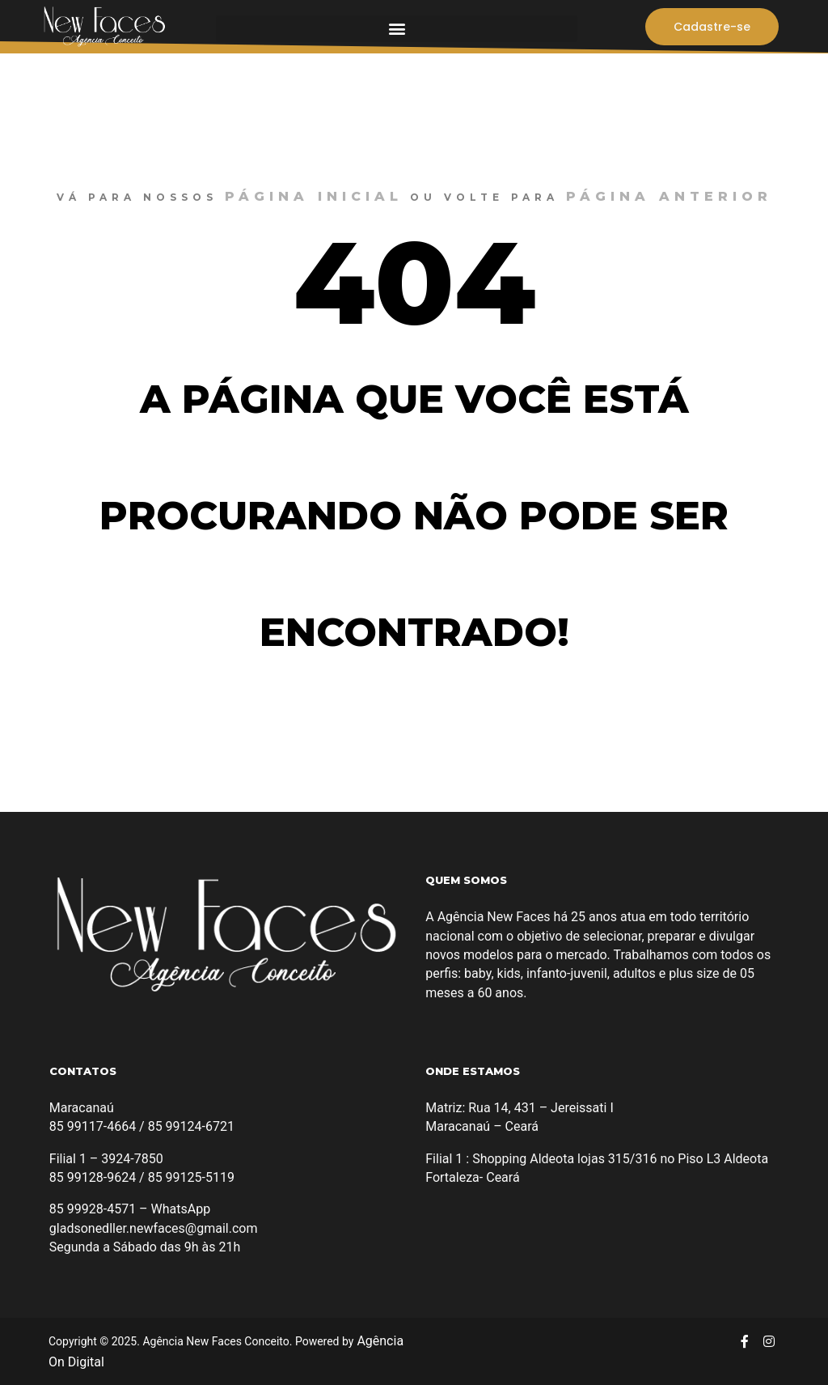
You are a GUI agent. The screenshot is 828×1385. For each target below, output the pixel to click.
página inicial (314, 196)
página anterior (669, 196)
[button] (396, 28)
